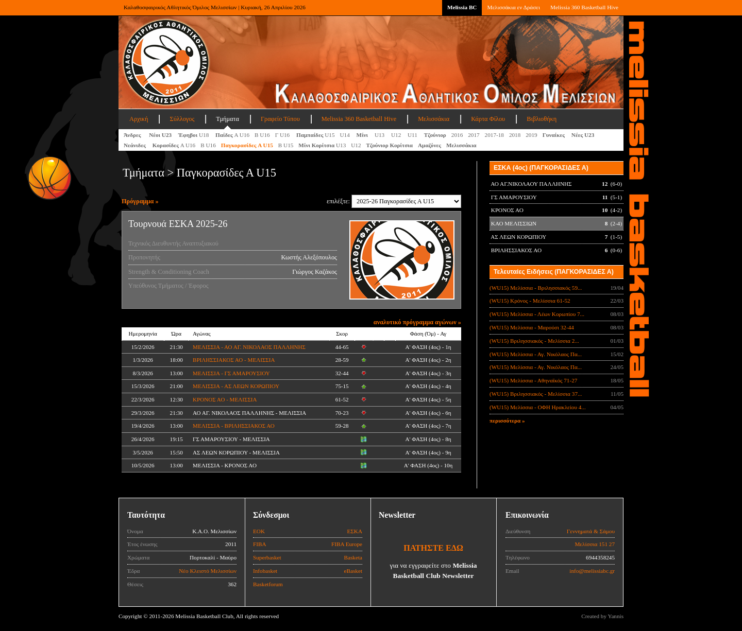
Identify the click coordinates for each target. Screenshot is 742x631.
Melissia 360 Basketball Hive (584, 7)
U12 (396, 135)
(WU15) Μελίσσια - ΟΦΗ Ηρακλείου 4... (538, 407)
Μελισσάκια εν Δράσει (513, 7)
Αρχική (138, 118)
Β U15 (286, 145)
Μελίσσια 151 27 (595, 544)
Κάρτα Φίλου (488, 118)
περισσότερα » (507, 420)
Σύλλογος (182, 118)
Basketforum (268, 584)
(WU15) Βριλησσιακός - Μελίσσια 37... (536, 394)
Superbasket (267, 557)
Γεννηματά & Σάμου (591, 531)
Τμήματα (227, 118)
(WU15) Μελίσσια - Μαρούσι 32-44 (532, 327)
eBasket (353, 571)
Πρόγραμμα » (140, 201)
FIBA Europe (346, 544)
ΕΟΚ (259, 531)
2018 (514, 135)
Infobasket (265, 571)
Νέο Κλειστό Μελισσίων (208, 571)
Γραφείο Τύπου (280, 118)
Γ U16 (283, 135)
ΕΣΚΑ (354, 531)
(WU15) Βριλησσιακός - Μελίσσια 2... (534, 341)
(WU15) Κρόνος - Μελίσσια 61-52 (530, 300)
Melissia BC (462, 7)
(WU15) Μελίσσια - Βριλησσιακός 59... (536, 288)
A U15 (247, 145)
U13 (380, 135)
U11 (413, 135)
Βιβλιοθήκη (541, 118)
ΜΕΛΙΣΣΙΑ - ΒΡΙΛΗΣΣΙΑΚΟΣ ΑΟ (234, 426)
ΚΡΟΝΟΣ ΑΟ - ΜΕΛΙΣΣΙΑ (225, 399)
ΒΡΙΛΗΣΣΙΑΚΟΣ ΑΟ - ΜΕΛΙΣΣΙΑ (234, 360)
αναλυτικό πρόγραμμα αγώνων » (417, 322)
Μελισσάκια (433, 118)
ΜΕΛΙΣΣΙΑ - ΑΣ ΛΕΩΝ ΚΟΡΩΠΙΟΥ (236, 386)
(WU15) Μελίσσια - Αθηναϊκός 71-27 (533, 380)
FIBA (259, 544)
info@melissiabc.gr (592, 571)
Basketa (353, 557)
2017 (473, 135)
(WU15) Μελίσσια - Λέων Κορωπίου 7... (537, 314)
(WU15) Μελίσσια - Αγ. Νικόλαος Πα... (536, 354)
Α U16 (232, 135)
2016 (457, 135)
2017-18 (494, 135)
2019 (531, 135)
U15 (315, 135)
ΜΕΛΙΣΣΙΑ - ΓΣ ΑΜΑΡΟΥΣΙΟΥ (231, 373)
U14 (345, 135)
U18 (194, 135)
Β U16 (262, 135)
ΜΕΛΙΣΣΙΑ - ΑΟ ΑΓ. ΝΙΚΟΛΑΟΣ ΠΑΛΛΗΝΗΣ (249, 347)
